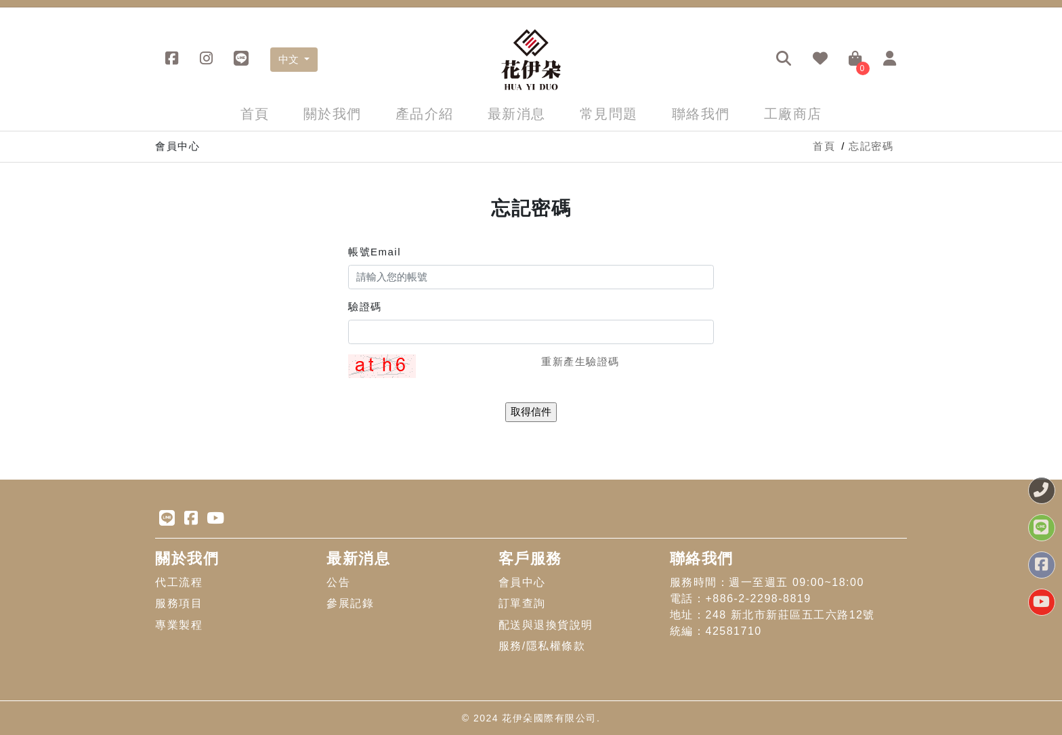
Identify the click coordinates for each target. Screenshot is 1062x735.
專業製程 (179, 625)
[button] (784, 60)
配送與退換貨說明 (545, 625)
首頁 (255, 113)
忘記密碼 (871, 146)
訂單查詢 (522, 603)
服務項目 (179, 603)
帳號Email (374, 251)
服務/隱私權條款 (541, 646)
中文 (289, 59)
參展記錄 (350, 603)
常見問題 (609, 113)
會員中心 (522, 582)
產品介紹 (425, 113)
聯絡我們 (701, 113)
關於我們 (332, 113)
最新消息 (517, 113)
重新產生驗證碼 (580, 361)
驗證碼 (365, 306)
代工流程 (179, 582)
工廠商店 (793, 113)
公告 (338, 582)
